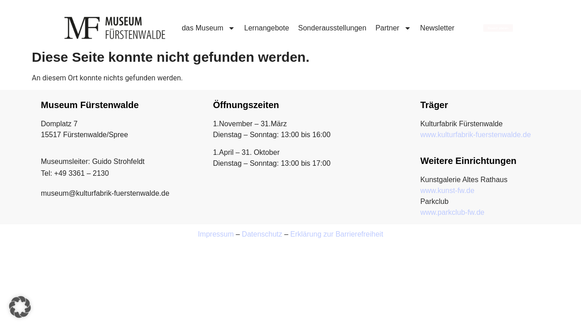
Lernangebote (266, 28)
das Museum (208, 28)
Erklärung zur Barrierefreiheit (337, 234)
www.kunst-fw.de (447, 190)
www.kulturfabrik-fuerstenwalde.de (475, 135)
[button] (20, 307)
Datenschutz (262, 234)
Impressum (216, 234)
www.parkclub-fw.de (452, 212)
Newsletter (437, 28)
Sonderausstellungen (332, 28)
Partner (393, 28)
